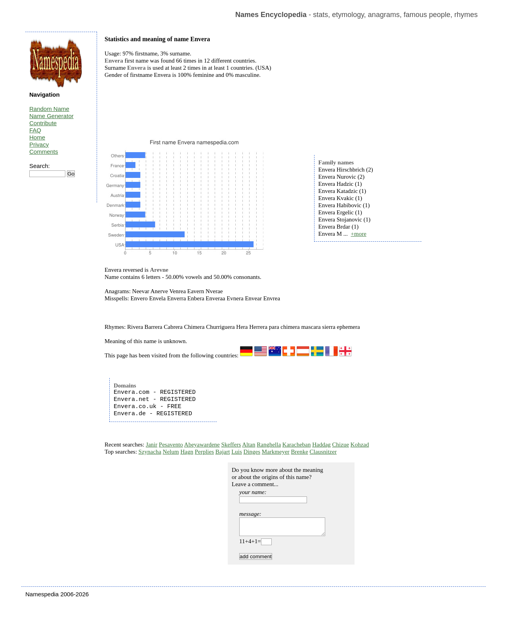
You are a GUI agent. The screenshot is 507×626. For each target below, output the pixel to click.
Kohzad (360, 444)
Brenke (299, 452)
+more (358, 234)
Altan (248, 444)
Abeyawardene (202, 444)
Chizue (340, 444)
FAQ (35, 130)
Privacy (39, 144)
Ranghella (269, 444)
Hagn (186, 452)
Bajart (222, 452)
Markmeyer (276, 452)
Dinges (252, 452)
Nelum (171, 452)
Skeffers (231, 444)
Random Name (49, 108)
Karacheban (296, 444)
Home (37, 137)
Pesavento (171, 444)
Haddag (321, 444)
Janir (151, 444)
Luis (236, 452)
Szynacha (150, 452)
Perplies (204, 452)
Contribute (43, 123)
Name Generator (51, 116)
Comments (43, 151)
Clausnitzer (323, 452)
